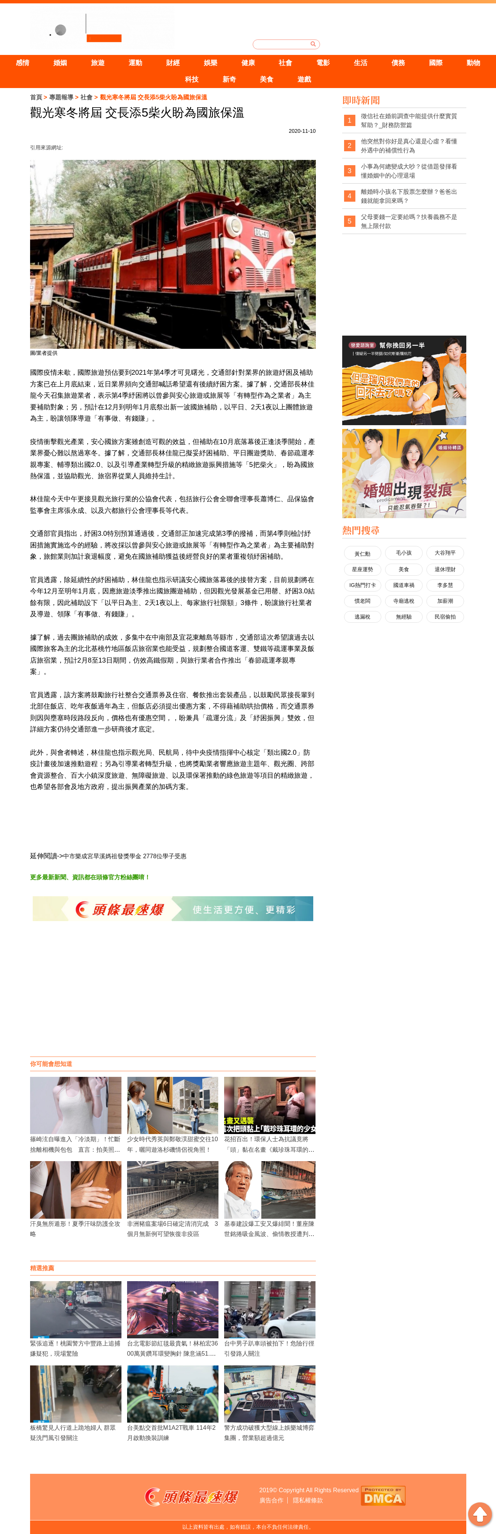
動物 (473, 63)
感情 (22, 63)
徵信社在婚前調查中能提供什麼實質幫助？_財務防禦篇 (409, 120)
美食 (266, 79)
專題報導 (61, 97)
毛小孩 (404, 553)
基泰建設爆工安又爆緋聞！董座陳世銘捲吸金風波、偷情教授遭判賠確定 (269, 1234)
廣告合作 (271, 1500)
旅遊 (98, 63)
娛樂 (210, 63)
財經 (173, 63)
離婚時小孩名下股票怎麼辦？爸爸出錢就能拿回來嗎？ (409, 196)
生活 (360, 63)
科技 (192, 79)
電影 (323, 63)
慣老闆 (362, 601)
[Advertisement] (173, 996)
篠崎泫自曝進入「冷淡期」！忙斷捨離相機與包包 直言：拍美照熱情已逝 (75, 1149)
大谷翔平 (445, 553)
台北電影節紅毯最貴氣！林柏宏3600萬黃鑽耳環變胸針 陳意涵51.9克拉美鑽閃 (172, 1353)
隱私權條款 (308, 1500)
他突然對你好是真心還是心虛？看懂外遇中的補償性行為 (409, 146)
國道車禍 (403, 585)
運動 (135, 63)
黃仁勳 (362, 554)
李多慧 (445, 585)
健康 (248, 63)
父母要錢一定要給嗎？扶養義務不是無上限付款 (409, 221)
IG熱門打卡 (362, 585)
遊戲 (304, 79)
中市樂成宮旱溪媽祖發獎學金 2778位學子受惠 (125, 856)
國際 (436, 63)
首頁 (36, 97)
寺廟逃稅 (403, 601)
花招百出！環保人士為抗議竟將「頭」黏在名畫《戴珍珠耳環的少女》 (269, 1149)
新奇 (229, 79)
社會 (285, 63)
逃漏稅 (362, 617)
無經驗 (404, 617)
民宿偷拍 (445, 617)
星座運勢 (362, 569)
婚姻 (60, 63)
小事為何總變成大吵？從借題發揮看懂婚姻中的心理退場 (409, 171)
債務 (398, 63)
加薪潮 (445, 601)
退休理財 (445, 569)
